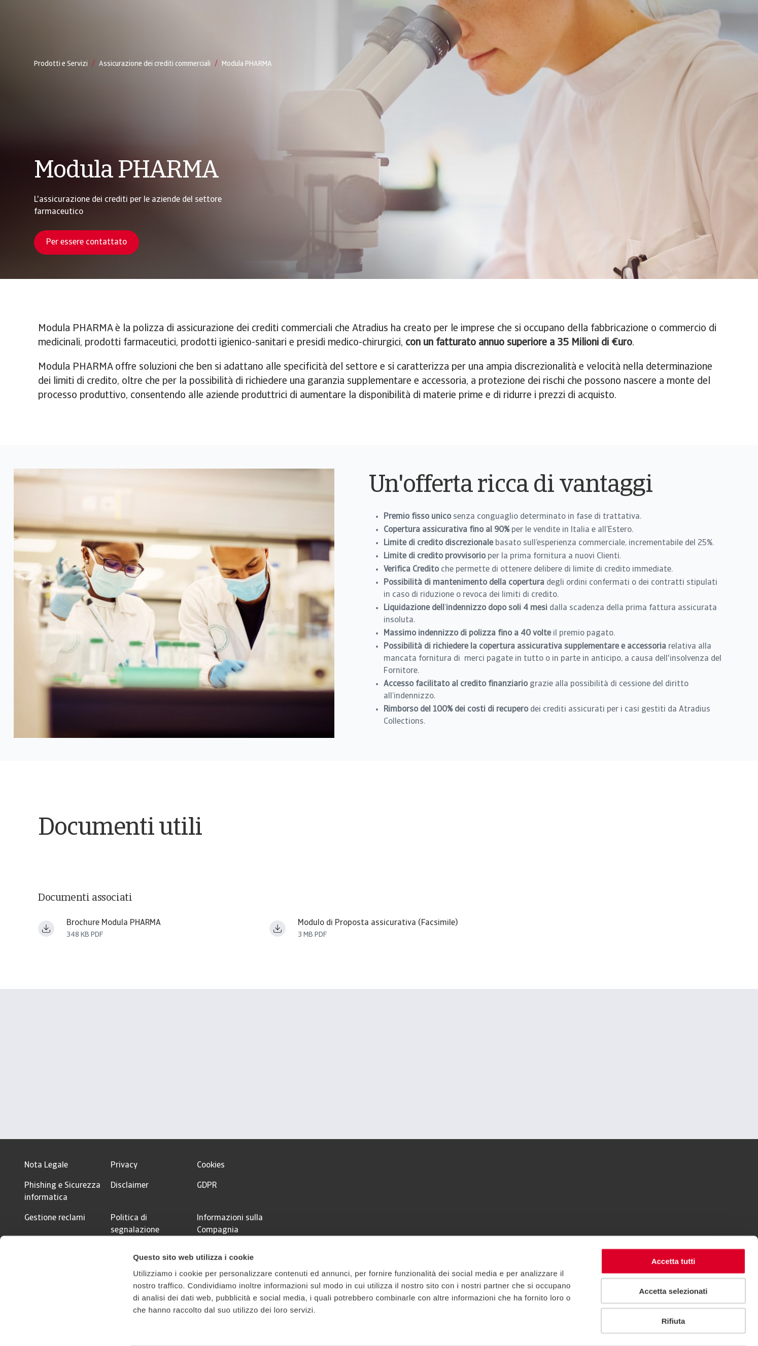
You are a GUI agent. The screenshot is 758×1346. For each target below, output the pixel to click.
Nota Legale (46, 1165)
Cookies (211, 1165)
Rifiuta (673, 1281)
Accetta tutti (673, 1221)
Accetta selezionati (673, 1251)
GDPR (207, 1186)
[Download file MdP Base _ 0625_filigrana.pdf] (277, 928)
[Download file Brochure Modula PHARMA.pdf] (46, 928)
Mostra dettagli (533, 1326)
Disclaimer (130, 1186)
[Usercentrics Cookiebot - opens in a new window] (65, 1326)
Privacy (124, 1165)
